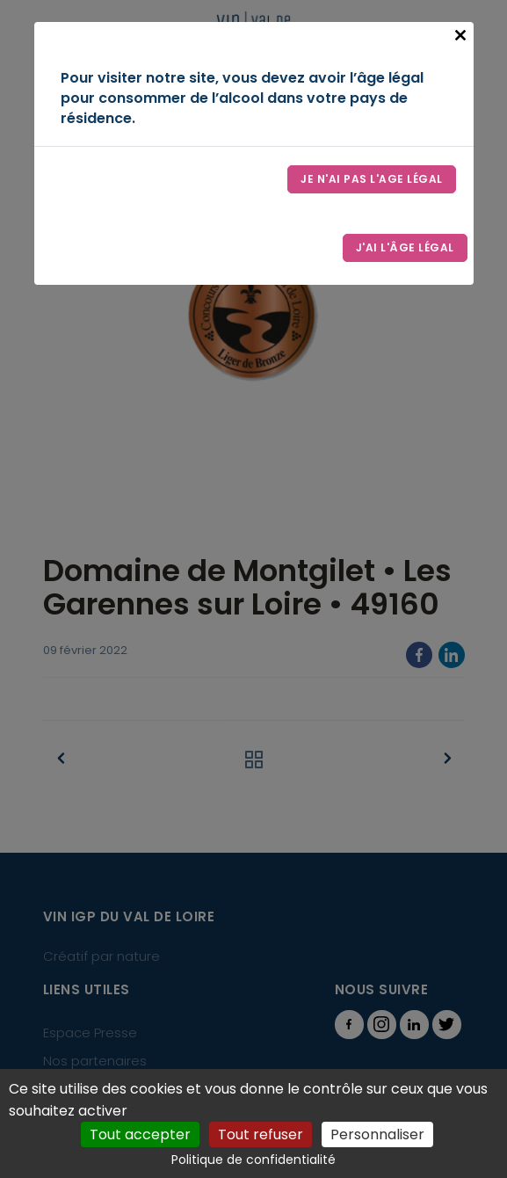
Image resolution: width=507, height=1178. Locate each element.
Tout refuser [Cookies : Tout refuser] (260, 1134)
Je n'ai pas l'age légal (372, 178)
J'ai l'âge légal (405, 247)
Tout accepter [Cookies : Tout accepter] (140, 1134)
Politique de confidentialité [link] (253, 1159)
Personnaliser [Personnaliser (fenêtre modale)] (377, 1134)
